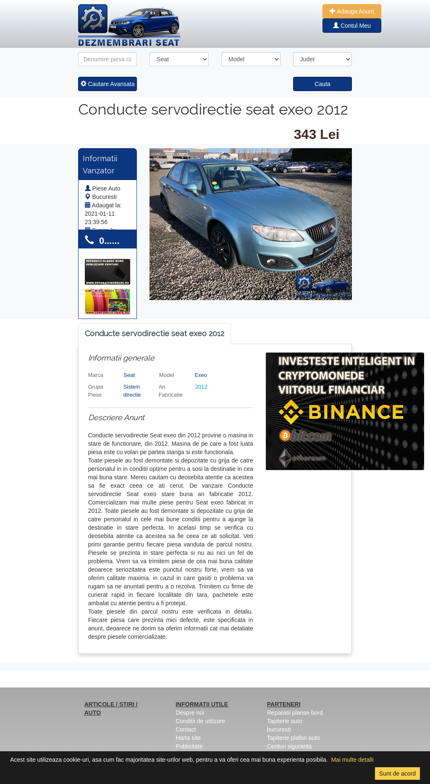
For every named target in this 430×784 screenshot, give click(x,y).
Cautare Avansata (108, 84)
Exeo (201, 375)
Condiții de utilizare (200, 721)
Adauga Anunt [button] (352, 11)
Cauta (322, 84)
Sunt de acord (397, 773)
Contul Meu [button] (351, 25)
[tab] (154, 334)
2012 (201, 387)
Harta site (188, 737)
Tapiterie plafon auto (293, 737)
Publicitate (189, 746)
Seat (129, 375)
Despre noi (190, 712)
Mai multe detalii (352, 759)
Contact (186, 729)
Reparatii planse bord (295, 712)
